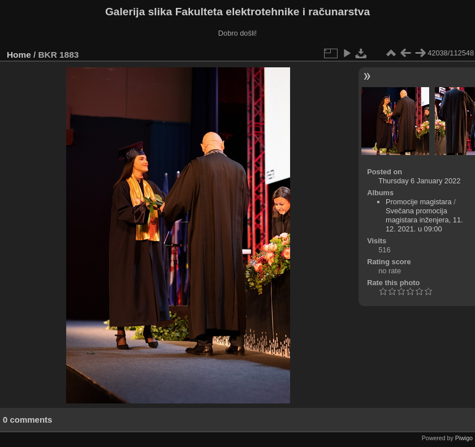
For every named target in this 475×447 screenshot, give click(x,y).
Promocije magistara (419, 201)
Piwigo (464, 438)
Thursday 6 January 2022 (419, 181)
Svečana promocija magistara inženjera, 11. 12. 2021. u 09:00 (424, 220)
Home (19, 54)
